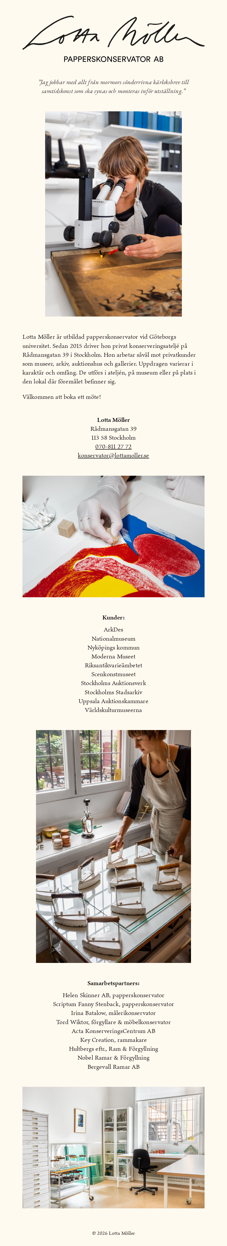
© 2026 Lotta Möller (113, 1233)
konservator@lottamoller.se (113, 455)
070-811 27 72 (113, 446)
